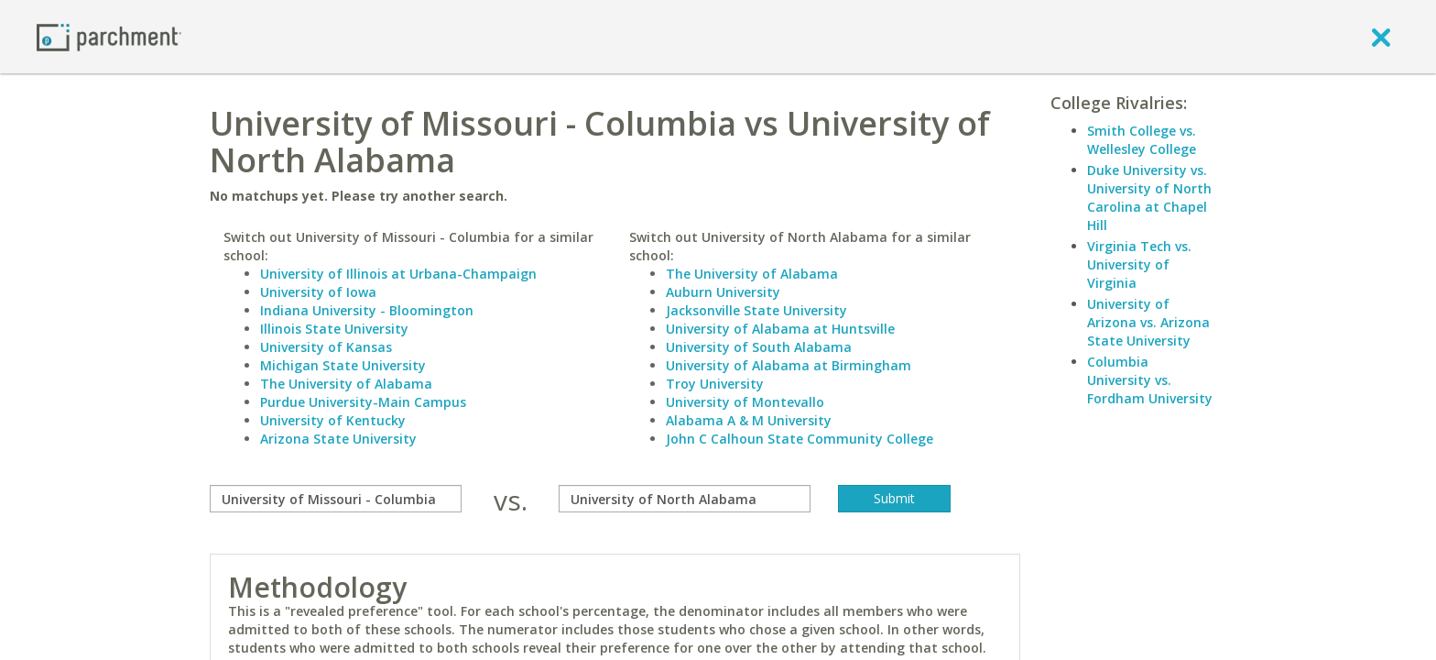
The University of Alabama (346, 383)
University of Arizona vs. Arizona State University (1148, 322)
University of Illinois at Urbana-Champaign (398, 273)
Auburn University (723, 292)
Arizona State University (338, 438)
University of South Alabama (759, 347)
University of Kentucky (333, 420)
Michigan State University (343, 365)
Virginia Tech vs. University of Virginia (1139, 264)
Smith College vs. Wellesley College (1141, 140)
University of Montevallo (745, 402)
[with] (684, 498)
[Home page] (109, 36)
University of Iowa (318, 292)
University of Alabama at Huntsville (780, 328)
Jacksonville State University (756, 310)
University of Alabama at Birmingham (788, 365)
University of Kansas (326, 347)
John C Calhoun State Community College (799, 438)
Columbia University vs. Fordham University (1150, 380)
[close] (1381, 37)
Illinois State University (334, 328)
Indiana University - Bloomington (366, 310)
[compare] (336, 498)
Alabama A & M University (749, 420)
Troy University (715, 383)
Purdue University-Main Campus (363, 402)
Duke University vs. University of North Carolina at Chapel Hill (1149, 197)
